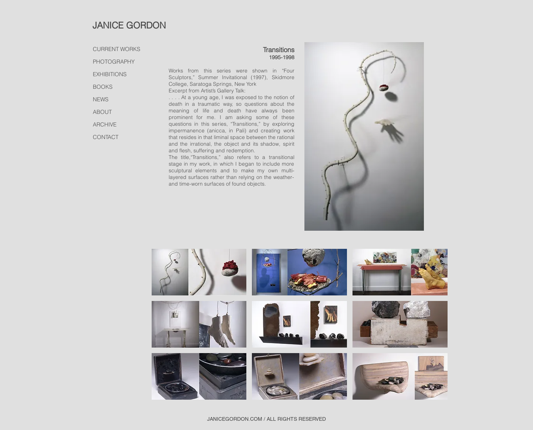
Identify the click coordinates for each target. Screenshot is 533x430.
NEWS (100, 99)
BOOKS (102, 86)
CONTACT (105, 136)
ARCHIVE (105, 124)
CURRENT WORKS (116, 49)
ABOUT (102, 111)
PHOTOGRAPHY (114, 61)
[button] (199, 272)
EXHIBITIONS (109, 74)
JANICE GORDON (129, 25)
